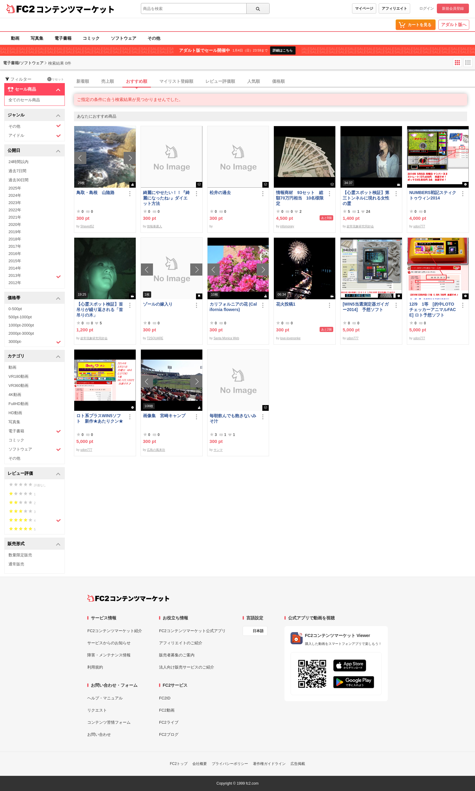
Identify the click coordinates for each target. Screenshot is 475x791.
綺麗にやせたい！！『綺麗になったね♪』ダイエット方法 (166, 198)
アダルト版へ (454, 24)
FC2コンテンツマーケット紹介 (114, 630)
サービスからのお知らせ (109, 643)
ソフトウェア (123, 38)
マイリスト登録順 (176, 81)
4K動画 (14, 394)
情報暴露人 (154, 226)
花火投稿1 (285, 304)
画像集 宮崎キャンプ (164, 415)
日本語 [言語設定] (258, 631)
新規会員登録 (453, 8)
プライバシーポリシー (230, 764)
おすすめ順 (136, 81)
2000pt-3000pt (21, 333)
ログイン (426, 8)
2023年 (14, 202)
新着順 (82, 81)
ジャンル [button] (34, 115)
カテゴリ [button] (34, 356)
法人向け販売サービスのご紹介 (186, 667)
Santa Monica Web (226, 338)
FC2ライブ (168, 722)
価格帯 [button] (34, 298)
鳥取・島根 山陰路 (95, 192)
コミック (91, 38)
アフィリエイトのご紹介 (180, 643)
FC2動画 (166, 710)
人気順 (253, 81)
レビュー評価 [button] (34, 474)
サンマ (218, 449)
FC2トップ (179, 764)
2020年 (14, 224)
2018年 (14, 239)
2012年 (14, 282)
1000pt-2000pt (21, 325)
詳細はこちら (283, 50)
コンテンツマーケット (75, 9)
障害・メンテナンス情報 (109, 655)
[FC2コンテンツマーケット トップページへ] (128, 598)
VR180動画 (18, 376)
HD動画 (15, 413)
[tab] (274, 81)
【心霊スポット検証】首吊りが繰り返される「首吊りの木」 (99, 309)
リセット (55, 79)
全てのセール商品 (24, 100)
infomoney (287, 226)
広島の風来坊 (156, 449)
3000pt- (34, 342)
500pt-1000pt (20, 317)
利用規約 (95, 667)
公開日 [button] (34, 151)
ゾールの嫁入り (158, 304)
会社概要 (199, 764)
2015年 (14, 261)
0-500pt (15, 309)
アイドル (34, 135)
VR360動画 (18, 385)
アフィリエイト (394, 8)
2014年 (14, 268)
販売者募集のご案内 (176, 655)
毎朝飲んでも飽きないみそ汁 (233, 418)
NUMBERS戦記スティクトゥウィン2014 (432, 195)
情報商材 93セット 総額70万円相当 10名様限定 (300, 198)
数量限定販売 (20, 555)
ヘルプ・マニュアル (105, 698)
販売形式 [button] (34, 544)
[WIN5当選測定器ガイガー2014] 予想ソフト (366, 307)
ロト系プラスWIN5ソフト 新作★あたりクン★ (99, 418)
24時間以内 (18, 161)
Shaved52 (87, 226)
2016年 (14, 253)
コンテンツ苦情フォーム (109, 722)
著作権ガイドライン (269, 764)
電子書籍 (63, 38)
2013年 (34, 276)
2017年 (14, 246)
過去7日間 (17, 171)
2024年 (14, 195)
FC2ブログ (168, 734)
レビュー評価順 (220, 81)
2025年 (14, 188)
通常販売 (16, 564)
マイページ (364, 8)
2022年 (14, 210)
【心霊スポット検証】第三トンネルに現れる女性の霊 (366, 198)
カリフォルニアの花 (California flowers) (233, 307)
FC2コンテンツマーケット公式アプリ (192, 630)
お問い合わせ (99, 734)
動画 (15, 38)
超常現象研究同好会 (360, 226)
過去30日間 (18, 180)
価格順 (278, 81)
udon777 (419, 226)
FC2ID (165, 698)
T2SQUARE (155, 338)
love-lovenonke (290, 338)
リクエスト (97, 710)
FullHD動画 (18, 403)
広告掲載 (298, 764)
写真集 (37, 38)
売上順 (107, 81)
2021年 (14, 217)
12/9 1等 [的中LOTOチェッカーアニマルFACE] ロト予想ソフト (432, 309)
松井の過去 (220, 192)
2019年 (14, 232)
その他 (154, 38)
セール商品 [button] (34, 89)
